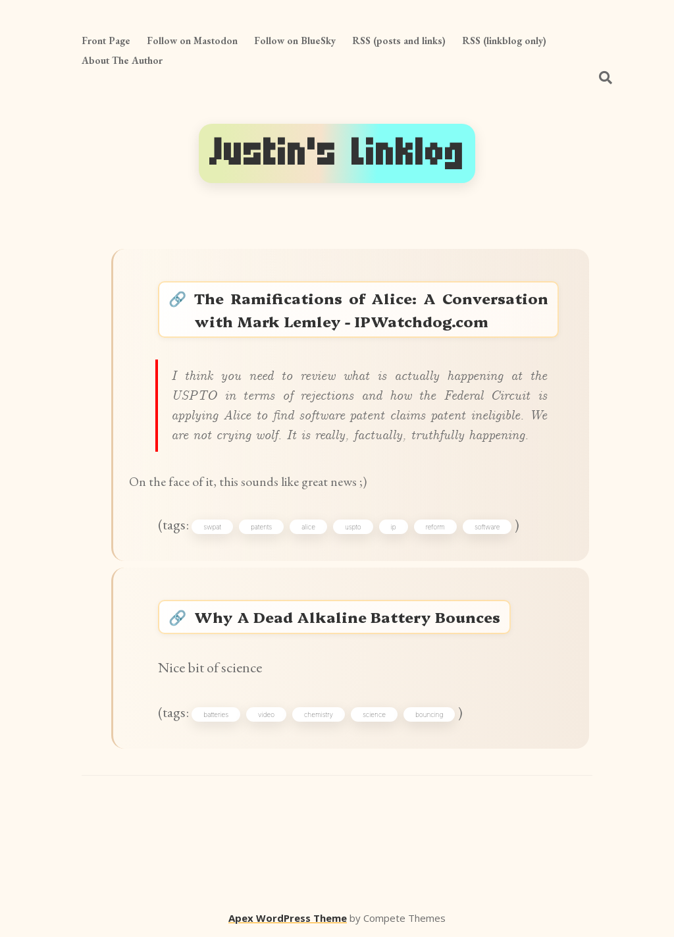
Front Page (106, 40)
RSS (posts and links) (399, 40)
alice (308, 527)
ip (393, 527)
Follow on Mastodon (192, 40)
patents (261, 527)
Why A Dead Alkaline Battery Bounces (347, 616)
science (374, 714)
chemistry (318, 714)
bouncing (429, 714)
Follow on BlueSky (295, 40)
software (487, 527)
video (266, 714)
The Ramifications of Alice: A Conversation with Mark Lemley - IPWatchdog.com (371, 309)
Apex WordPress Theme (287, 917)
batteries (215, 714)
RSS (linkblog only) (504, 40)
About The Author (122, 60)
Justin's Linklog (337, 153)
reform (435, 527)
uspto (353, 527)
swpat (212, 527)
